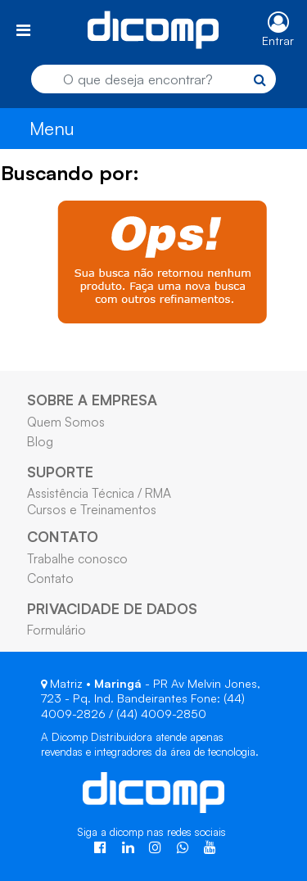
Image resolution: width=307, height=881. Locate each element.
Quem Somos (66, 421)
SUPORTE (60, 472)
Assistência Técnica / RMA (99, 493)
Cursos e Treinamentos (91, 509)
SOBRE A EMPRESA (92, 400)
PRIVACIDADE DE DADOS (112, 608)
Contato (50, 578)
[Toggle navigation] (23, 30)
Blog (40, 441)
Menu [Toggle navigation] (51, 128)
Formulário (56, 629)
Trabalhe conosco (77, 558)
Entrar (278, 40)
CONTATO (62, 536)
